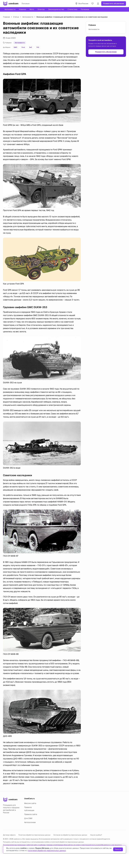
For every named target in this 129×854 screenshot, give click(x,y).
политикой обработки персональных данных (67, 842)
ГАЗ (37, 47)
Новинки (22, 9)
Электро (41, 9)
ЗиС (30, 47)
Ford (23, 47)
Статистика (72, 9)
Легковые (25, 3)
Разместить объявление (113, 3)
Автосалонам (30, 822)
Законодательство (56, 9)
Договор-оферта (9, 835)
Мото (32, 9)
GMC (15, 47)
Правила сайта (30, 814)
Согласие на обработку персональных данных (70, 835)
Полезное (85, 9)
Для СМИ (28, 818)
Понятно (118, 849)
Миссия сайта (30, 803)
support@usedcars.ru (103, 845)
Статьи (16, 17)
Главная (6, 17)
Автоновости (10, 9)
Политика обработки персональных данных (34, 835)
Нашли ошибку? (96, 835)
